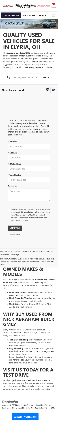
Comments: (12, 186)
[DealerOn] (10, 401)
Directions (29, 15)
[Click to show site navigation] (53, 15)
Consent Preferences (25, 416)
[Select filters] (47, 90)
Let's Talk (15, 228)
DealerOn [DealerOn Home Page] (22, 405)
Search (46, 77)
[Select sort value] (53, 90)
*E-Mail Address (14, 164)
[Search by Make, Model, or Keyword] (25, 77)
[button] (11, 15)
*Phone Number (14, 175)
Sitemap (30, 405)
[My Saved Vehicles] (53, 5)
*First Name (12, 141)
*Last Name (12, 152)
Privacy (37, 405)
